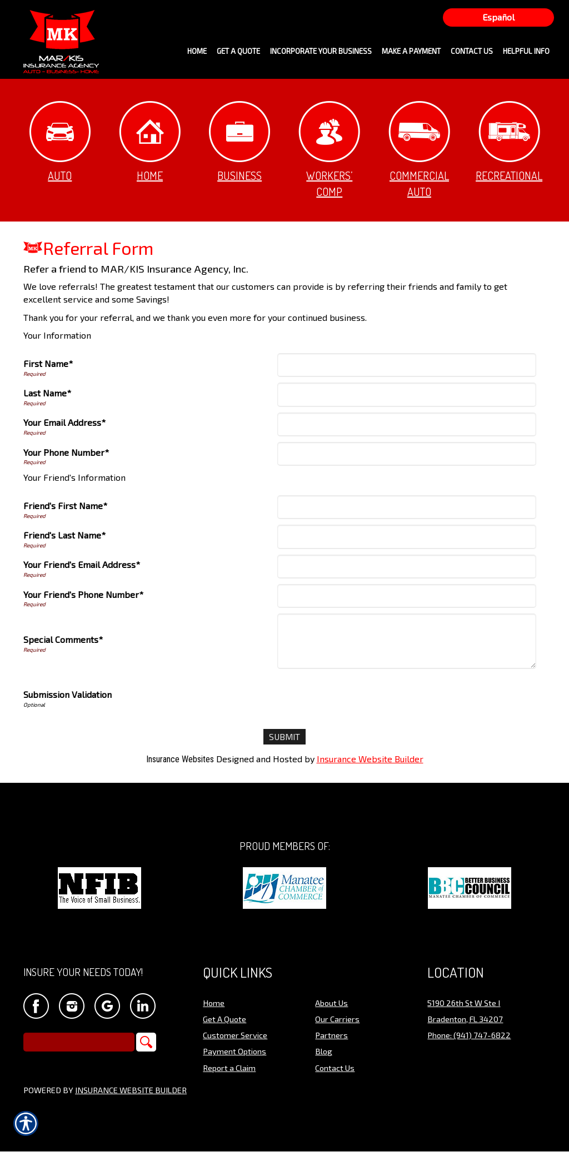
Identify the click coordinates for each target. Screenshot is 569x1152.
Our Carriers (337, 1019)
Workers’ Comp (329, 150)
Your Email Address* (64, 422)
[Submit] (285, 737)
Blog (323, 1052)
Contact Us (335, 1068)
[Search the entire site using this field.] (78, 1042)
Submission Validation (67, 694)
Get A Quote (224, 1019)
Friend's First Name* (65, 505)
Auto (60, 142)
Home (150, 142)
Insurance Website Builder (370, 759)
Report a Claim (229, 1068)
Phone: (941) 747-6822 (469, 1035)
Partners (331, 1035)
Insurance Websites (180, 759)
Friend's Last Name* (64, 535)
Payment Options (234, 1052)
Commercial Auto (419, 150)
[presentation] (363, 696)
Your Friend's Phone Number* (83, 594)
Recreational (509, 142)
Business (239, 142)
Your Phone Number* (66, 452)
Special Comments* (63, 639)
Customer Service (235, 1035)
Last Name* (47, 393)
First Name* (48, 363)
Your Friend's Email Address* (81, 564)
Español (498, 17)
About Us (331, 1003)
